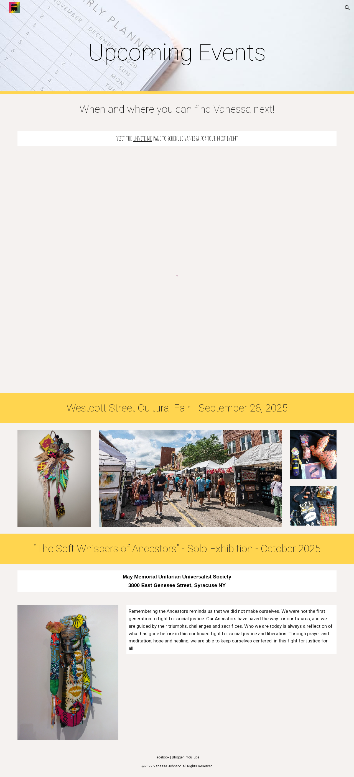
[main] (177, 47)
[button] (347, 7)
